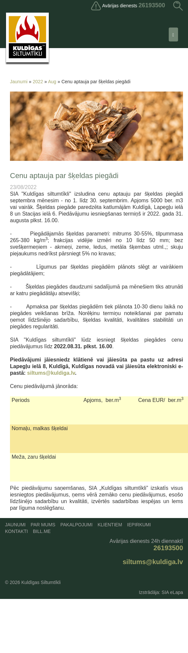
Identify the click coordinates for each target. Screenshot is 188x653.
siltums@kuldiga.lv (51, 373)
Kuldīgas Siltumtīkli (40, 582)
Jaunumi (19, 81)
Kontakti (16, 531)
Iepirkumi (139, 524)
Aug (52, 81)
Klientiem (110, 524)
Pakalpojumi (76, 524)
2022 (38, 81)
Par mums (43, 524)
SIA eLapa (172, 592)
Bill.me (42, 531)
